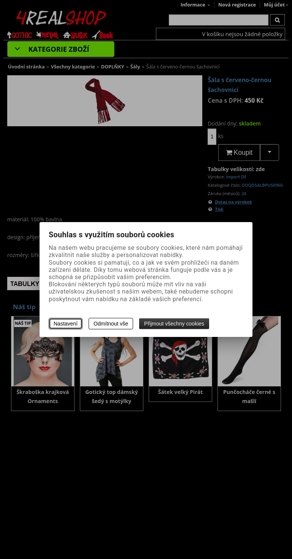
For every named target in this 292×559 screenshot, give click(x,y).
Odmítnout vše (111, 324)
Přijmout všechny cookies (174, 324)
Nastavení (66, 324)
